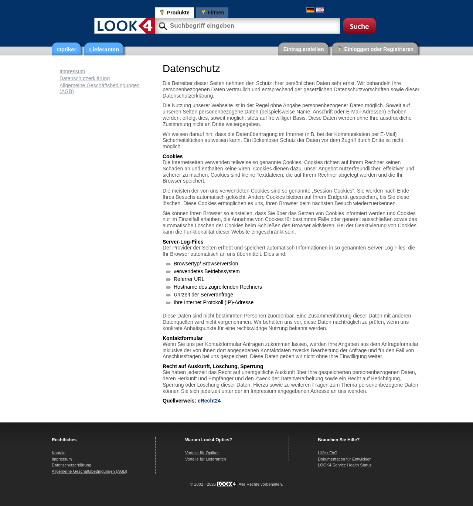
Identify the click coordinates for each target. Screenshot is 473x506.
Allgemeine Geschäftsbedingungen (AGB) (89, 471)
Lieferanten (104, 49)
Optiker (66, 49)
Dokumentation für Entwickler (344, 459)
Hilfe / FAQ (327, 453)
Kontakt (58, 453)
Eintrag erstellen (303, 49)
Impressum (72, 71)
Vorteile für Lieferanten (205, 459)
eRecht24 (209, 401)
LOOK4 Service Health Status (345, 465)
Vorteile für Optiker (202, 453)
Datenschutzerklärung (84, 78)
